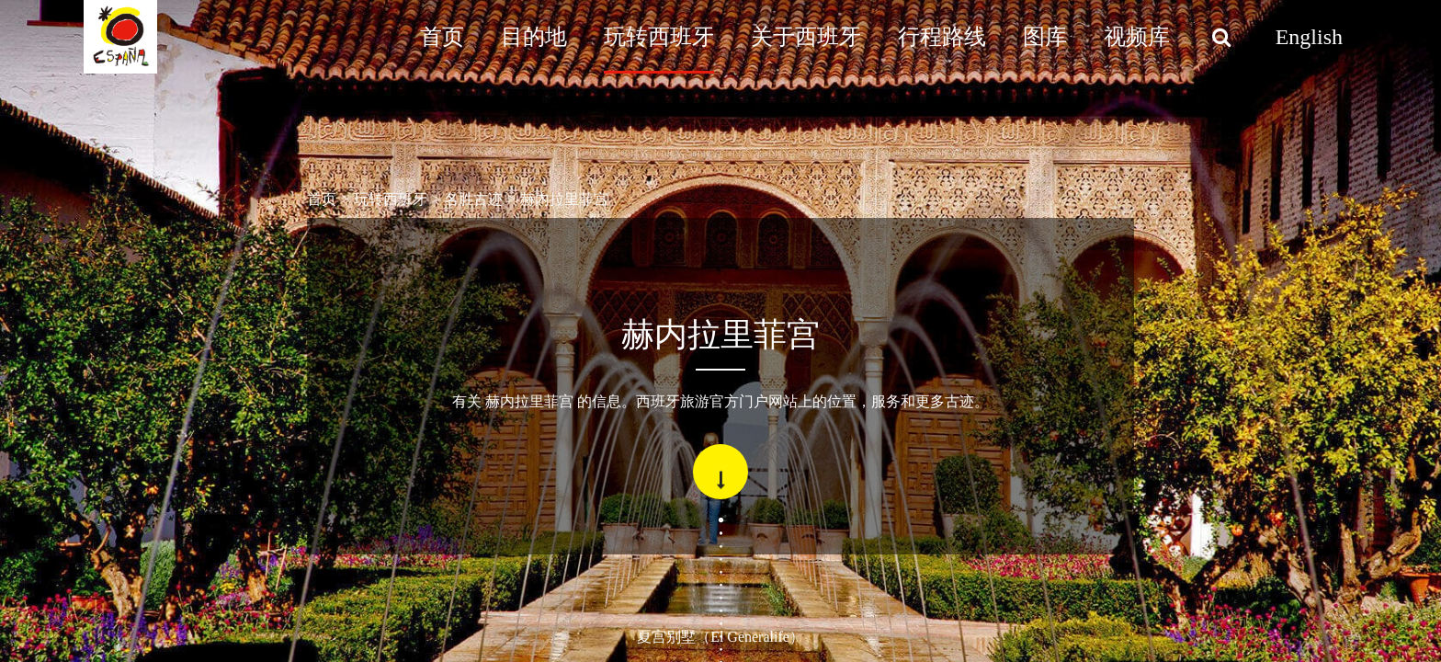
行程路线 (942, 37)
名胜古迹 (473, 199)
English (1309, 37)
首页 (442, 37)
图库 (1045, 37)
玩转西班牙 (659, 37)
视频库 (1137, 37)
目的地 (534, 37)
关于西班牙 (806, 37)
